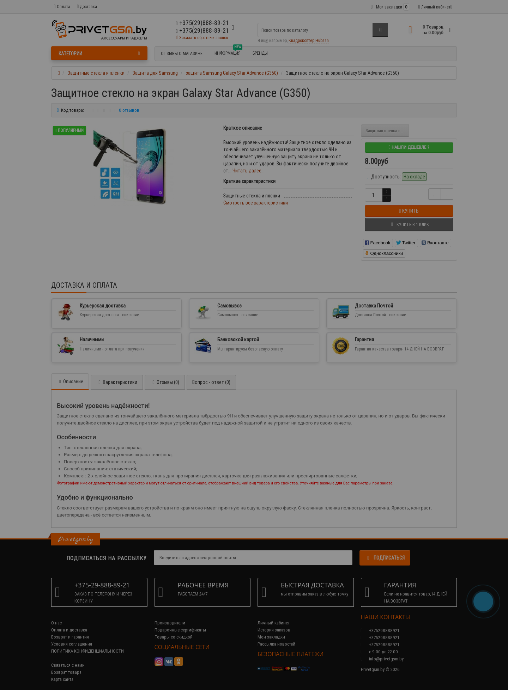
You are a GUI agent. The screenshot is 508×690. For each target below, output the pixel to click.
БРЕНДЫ (260, 53)
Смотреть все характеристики (255, 203)
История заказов (274, 623)
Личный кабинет (274, 616)
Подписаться (385, 551)
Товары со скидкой (174, 630)
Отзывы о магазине (181, 53)
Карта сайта (62, 672)
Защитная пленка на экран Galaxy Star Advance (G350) (387, 130)
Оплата (62, 6)
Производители (170, 616)
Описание (70, 374)
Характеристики (116, 375)
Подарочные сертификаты (180, 623)
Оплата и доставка (69, 623)
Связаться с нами (68, 658)
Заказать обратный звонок (202, 37)
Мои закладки (271, 630)
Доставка (87, 6)
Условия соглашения (71, 637)
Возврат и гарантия (70, 630)
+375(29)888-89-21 (202, 30)
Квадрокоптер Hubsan (309, 40)
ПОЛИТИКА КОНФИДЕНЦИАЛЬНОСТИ (87, 644)
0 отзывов (129, 110)
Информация (228, 52)
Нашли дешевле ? (408, 147)
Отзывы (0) (164, 375)
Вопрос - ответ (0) (211, 375)
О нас (56, 616)
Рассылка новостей (276, 637)
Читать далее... (248, 170)
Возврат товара (66, 665)
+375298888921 (380, 631)
